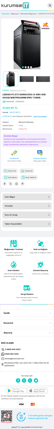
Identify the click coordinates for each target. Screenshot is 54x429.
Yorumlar (9, 206)
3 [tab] (28, 67)
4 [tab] (31, 67)
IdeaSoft (15, 427)
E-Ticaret (22, 427)
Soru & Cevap (11, 215)
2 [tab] (26, 67)
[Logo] (15, 5)
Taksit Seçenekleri (13, 224)
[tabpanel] (27, 44)
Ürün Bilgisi (10, 197)
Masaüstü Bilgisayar (26, 122)
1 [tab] (23, 67)
